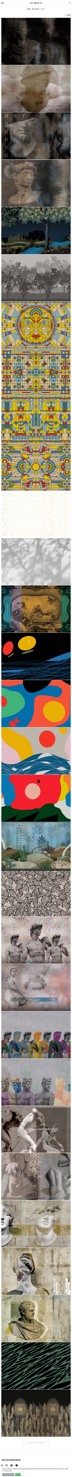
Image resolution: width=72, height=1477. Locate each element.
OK (18, 1474)
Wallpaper (35, 9)
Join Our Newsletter (11, 1460)
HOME (28, 9)
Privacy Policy (8, 1474)
